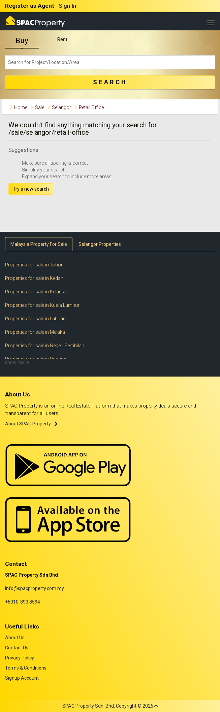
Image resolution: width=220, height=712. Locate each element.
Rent (62, 39)
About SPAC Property (28, 423)
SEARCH (110, 82)
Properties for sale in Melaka (35, 332)
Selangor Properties (99, 244)
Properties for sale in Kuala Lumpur (42, 305)
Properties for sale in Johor (34, 264)
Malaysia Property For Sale (38, 244)
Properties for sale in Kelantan (36, 291)
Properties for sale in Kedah (34, 278)
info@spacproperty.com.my (34, 588)
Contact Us (16, 647)
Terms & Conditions (25, 668)
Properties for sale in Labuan (35, 318)
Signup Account (22, 678)
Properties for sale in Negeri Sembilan (44, 345)
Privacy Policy (19, 657)
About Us (15, 637)
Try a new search (31, 189)
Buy (21, 40)
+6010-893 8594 (22, 602)
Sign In (67, 5)
